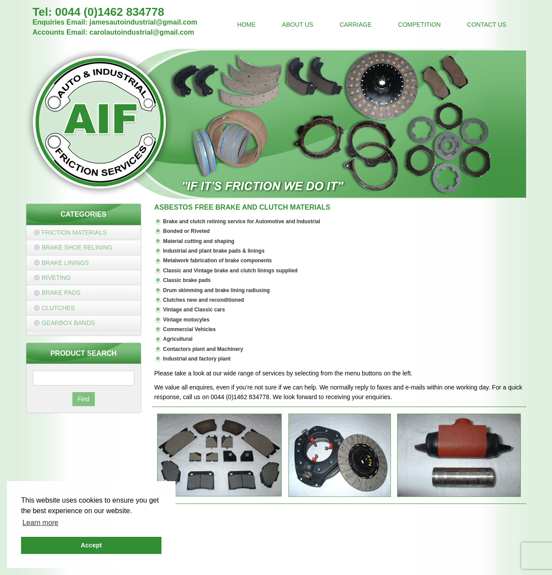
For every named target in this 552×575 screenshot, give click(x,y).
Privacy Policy (256, 553)
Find (84, 399)
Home (246, 24)
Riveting (56, 277)
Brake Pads (61, 292)
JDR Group (398, 563)
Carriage (356, 24)
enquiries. (379, 396)
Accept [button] (91, 545)
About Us (297, 24)
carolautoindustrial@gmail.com (142, 32)
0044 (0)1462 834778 (110, 11)
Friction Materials (74, 232)
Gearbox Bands (68, 322)
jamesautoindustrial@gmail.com (143, 22)
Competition (419, 24)
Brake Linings (65, 262)
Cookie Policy (355, 553)
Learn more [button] (40, 522)
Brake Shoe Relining (77, 247)
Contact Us (486, 24)
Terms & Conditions (306, 553)
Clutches (58, 307)
